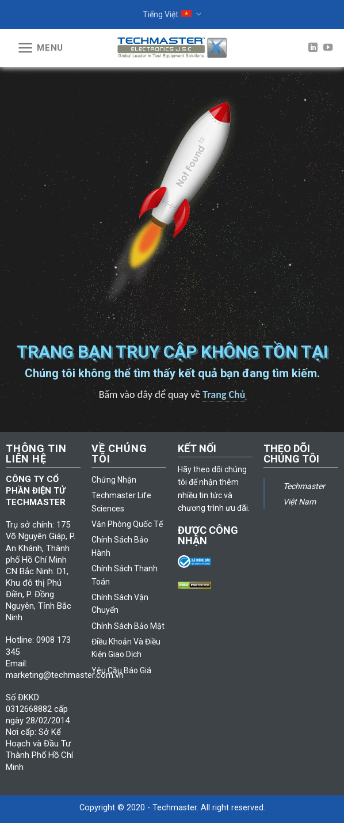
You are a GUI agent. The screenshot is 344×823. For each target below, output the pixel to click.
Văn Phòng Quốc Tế (127, 524)
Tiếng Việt (172, 14)
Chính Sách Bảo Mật (128, 626)
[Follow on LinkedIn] (313, 48)
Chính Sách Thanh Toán (124, 575)
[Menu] (40, 47)
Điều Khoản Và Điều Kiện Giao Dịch (125, 648)
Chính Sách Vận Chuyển (119, 604)
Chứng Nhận (113, 479)
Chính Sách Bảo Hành (119, 546)
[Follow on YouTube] (327, 48)
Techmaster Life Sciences (121, 502)
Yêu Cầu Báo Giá (121, 670)
